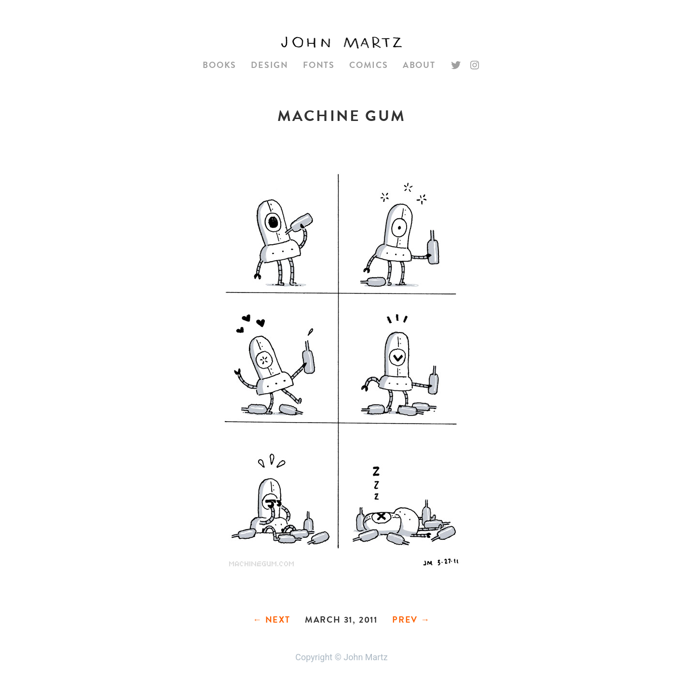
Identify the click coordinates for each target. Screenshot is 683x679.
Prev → (411, 619)
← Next (271, 619)
